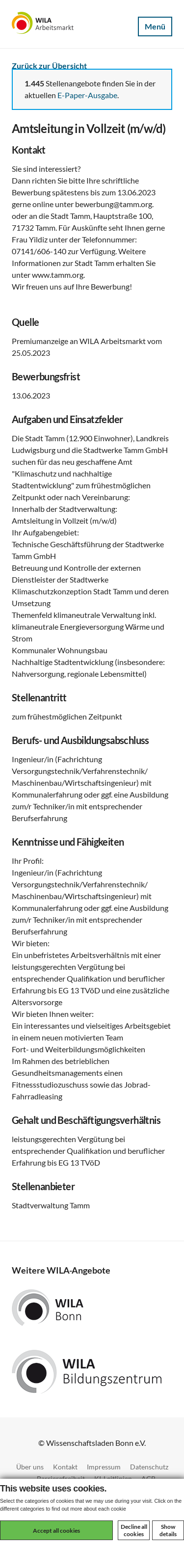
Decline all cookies (134, 1530)
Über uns (30, 1467)
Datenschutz (149, 1467)
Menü (155, 26)
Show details (168, 1530)
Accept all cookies (56, 1530)
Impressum (104, 1467)
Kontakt (65, 1467)
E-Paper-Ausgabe (87, 95)
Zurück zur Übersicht (49, 65)
